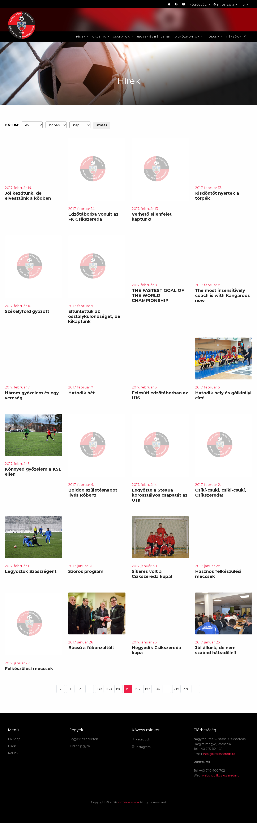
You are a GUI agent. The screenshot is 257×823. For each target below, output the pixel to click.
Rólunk (214, 36)
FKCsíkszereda (128, 802)
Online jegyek (80, 746)
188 (99, 689)
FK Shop (14, 739)
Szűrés (101, 125)
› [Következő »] (195, 689)
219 (176, 689)
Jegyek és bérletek (153, 36)
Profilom (225, 4)
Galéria (101, 36)
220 (186, 689)
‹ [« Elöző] (60, 689)
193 (147, 689)
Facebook (141, 739)
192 (138, 689)
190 (118, 689)
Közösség (200, 4)
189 (109, 689)
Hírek (82, 36)
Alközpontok (189, 36)
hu (244, 4)
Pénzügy (233, 36)
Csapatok (123, 36)
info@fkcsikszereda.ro (219, 754)
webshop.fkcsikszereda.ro (220, 775)
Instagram (141, 747)
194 (157, 689)
